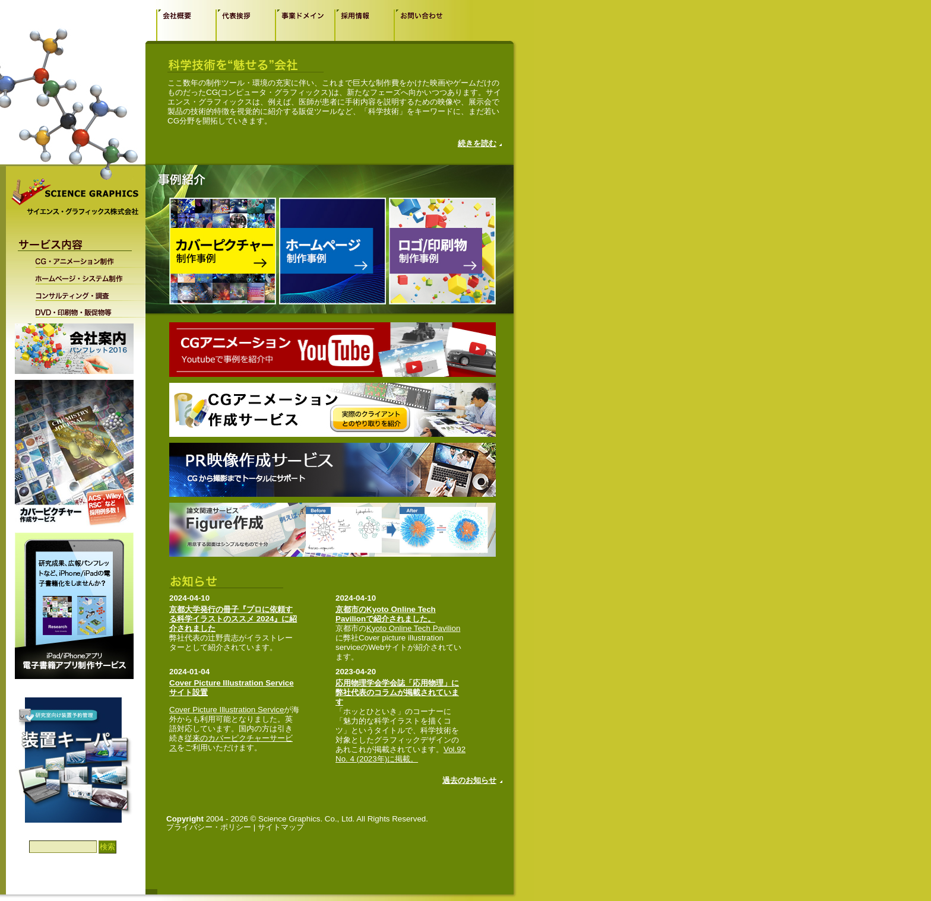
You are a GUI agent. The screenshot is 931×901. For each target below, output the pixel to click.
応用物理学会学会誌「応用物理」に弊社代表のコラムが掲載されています (397, 692)
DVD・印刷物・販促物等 (82, 309)
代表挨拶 (245, 24)
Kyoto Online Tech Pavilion (413, 628)
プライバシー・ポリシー (208, 827)
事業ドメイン (304, 24)
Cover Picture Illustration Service (226, 709)
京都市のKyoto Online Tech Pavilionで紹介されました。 (385, 614)
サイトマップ (281, 827)
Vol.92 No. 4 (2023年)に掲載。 (400, 754)
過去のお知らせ (469, 780)
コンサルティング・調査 (82, 292)
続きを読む (477, 143)
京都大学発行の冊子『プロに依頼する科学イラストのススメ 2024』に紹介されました (233, 619)
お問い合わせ (423, 24)
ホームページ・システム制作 (82, 276)
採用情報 (364, 24)
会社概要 (186, 24)
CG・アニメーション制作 (82, 261)
